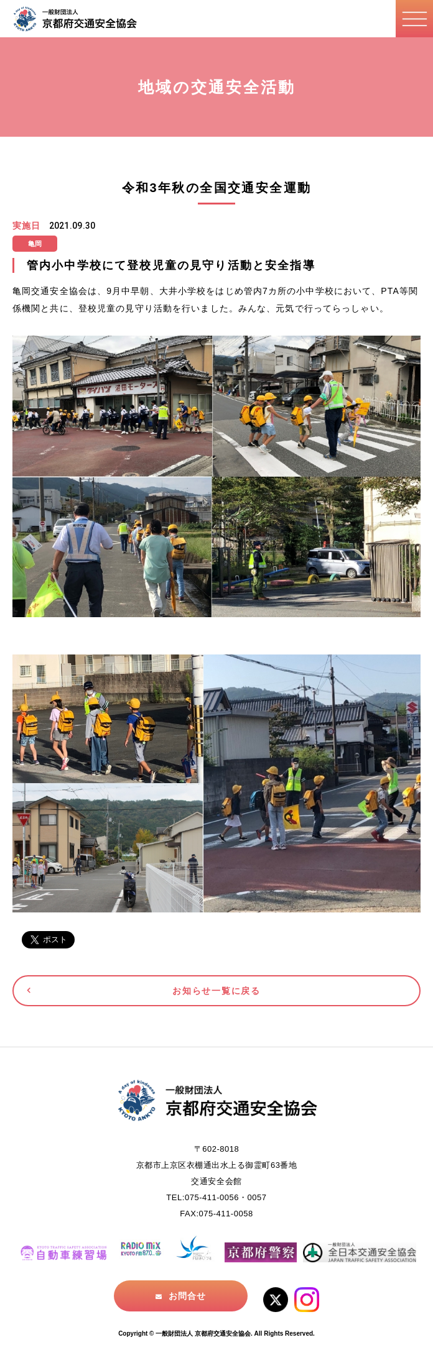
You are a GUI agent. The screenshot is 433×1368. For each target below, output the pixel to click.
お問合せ (187, 1296)
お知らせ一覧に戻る (216, 991)
